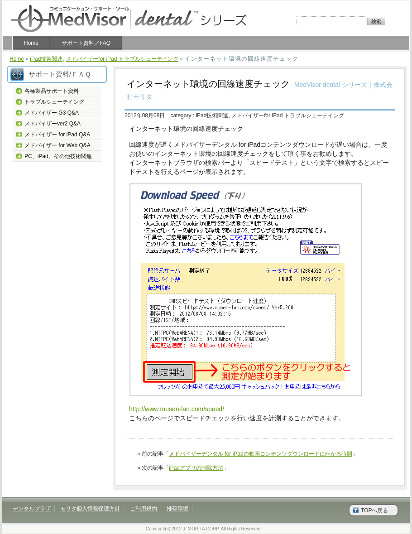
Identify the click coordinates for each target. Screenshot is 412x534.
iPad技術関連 (46, 59)
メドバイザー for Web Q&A (57, 145)
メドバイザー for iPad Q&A (57, 134)
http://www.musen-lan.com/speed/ (176, 409)
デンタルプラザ (32, 508)
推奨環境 (177, 508)
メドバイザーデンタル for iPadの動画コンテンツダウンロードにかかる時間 (260, 454)
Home (31, 43)
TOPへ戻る (374, 510)
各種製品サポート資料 (51, 91)
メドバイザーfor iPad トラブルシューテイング (122, 59)
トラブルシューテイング (54, 102)
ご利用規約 (143, 508)
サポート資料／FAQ (86, 43)
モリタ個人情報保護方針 (90, 508)
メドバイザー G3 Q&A (51, 113)
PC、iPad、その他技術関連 (58, 156)
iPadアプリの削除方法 (196, 468)
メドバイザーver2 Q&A (52, 123)
